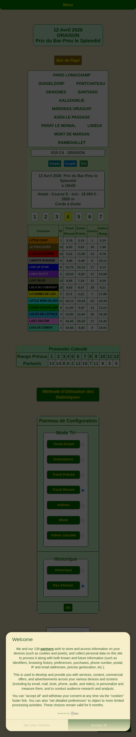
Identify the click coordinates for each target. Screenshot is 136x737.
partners (47, 649)
